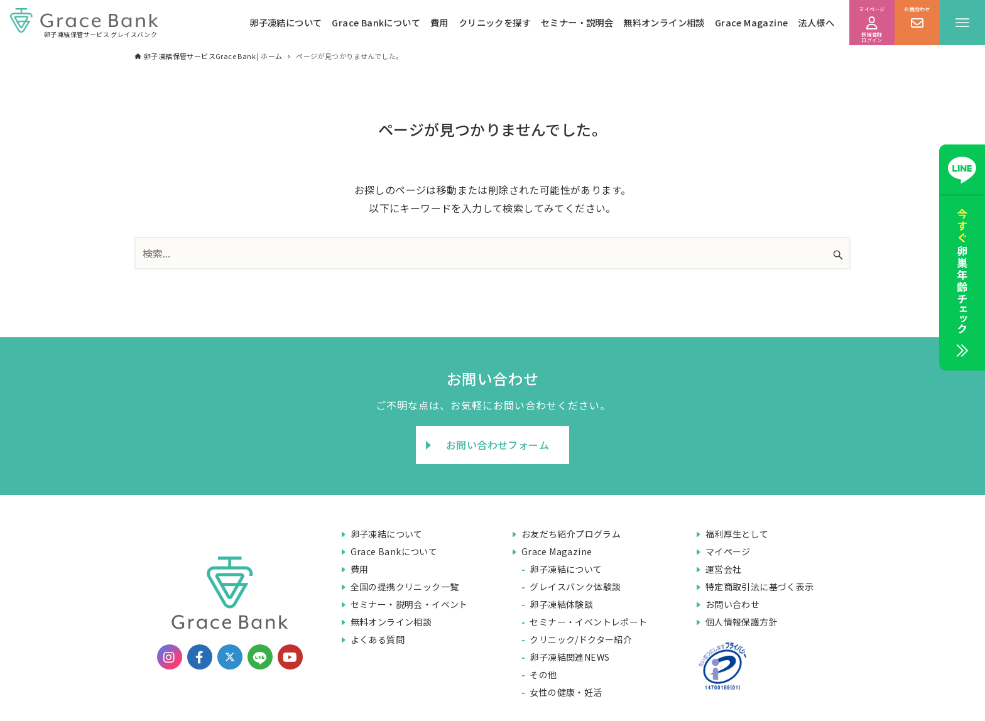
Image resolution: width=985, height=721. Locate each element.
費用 (439, 22)
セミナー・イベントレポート (588, 621)
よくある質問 (378, 639)
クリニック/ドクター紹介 (581, 639)
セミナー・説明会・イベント (409, 604)
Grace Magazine (751, 22)
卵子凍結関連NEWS (569, 657)
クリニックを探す (495, 22)
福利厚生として (737, 534)
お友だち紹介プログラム (571, 534)
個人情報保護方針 (741, 621)
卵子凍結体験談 (561, 604)
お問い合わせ (732, 604)
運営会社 (723, 569)
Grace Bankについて (376, 22)
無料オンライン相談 (664, 22)
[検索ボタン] (838, 255)
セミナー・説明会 (577, 22)
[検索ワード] (492, 253)
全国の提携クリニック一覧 (405, 586)
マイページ (728, 551)
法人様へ (816, 22)
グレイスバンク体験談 (575, 586)
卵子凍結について (285, 22)
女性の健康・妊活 (566, 692)
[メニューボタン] (962, 22)
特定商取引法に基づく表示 (759, 586)
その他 (543, 674)
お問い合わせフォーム (497, 444)
